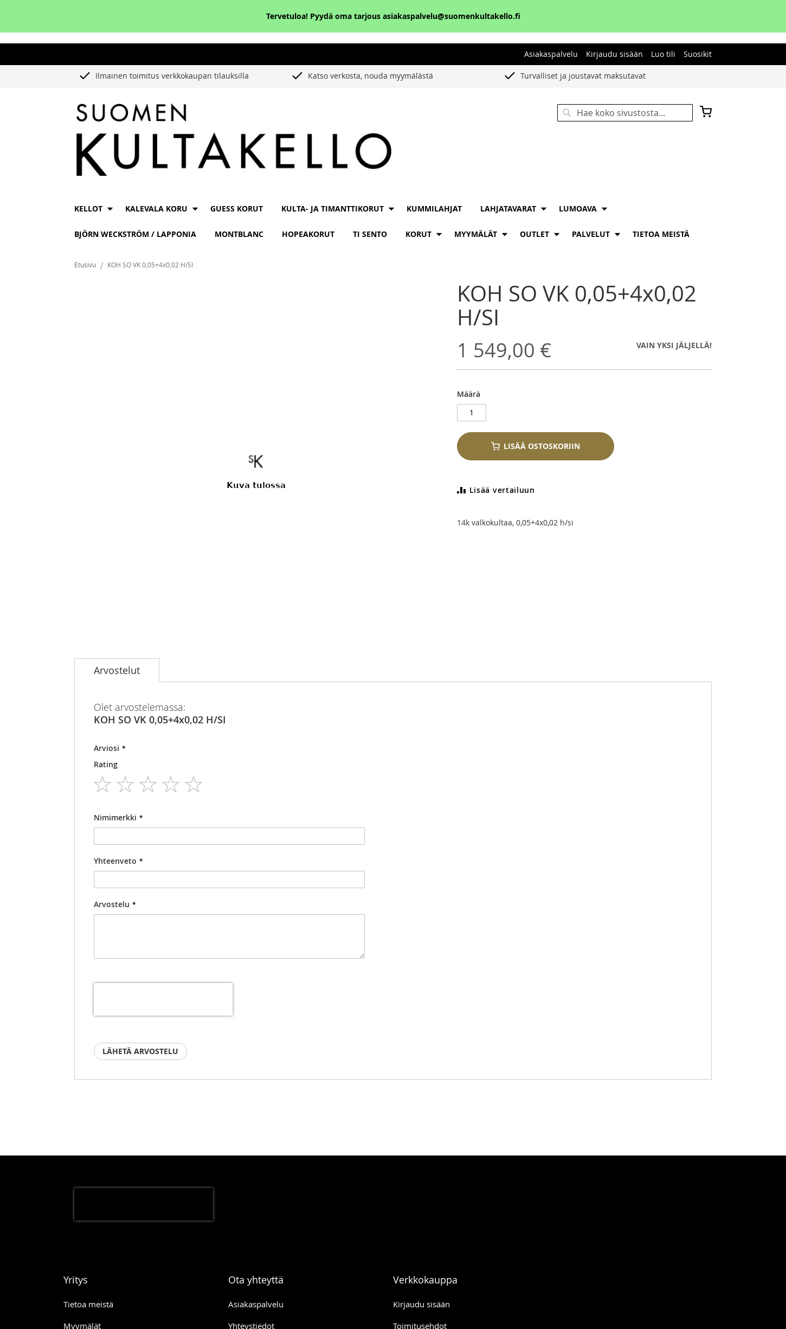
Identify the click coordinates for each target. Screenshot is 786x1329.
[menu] (393, 221)
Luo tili (663, 54)
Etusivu (85, 264)
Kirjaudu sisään (614, 54)
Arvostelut (117, 670)
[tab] (116, 670)
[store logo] (233, 141)
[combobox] (625, 112)
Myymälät (82, 1304)
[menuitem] (90, 208)
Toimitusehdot (420, 1304)
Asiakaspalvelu (551, 54)
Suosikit (698, 54)
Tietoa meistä (88, 1282)
